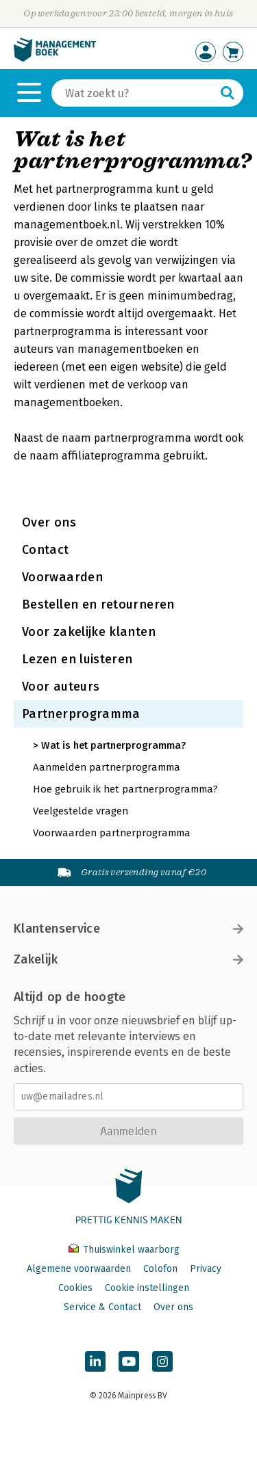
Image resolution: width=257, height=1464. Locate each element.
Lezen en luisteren (77, 659)
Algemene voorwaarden (79, 1269)
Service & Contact (102, 1307)
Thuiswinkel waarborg (124, 1249)
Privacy (205, 1269)
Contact (45, 549)
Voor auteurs (60, 686)
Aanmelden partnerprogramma (106, 767)
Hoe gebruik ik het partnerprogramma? (125, 789)
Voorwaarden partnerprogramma (112, 833)
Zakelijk (128, 959)
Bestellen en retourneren (98, 604)
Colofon (160, 1269)
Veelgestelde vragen (80, 811)
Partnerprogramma (81, 713)
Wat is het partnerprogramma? (113, 745)
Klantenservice (128, 928)
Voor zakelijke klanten (89, 631)
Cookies (75, 1288)
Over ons (49, 522)
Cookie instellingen (147, 1288)
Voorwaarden (62, 577)
